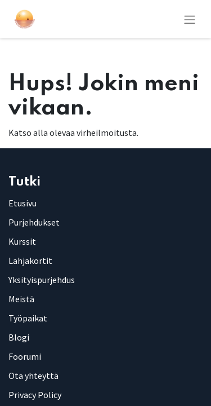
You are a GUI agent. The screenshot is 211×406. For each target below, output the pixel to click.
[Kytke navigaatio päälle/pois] (190, 19)
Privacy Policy (34, 394)
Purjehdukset (34, 222)
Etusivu (22, 203)
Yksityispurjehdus (41, 279)
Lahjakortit (30, 260)
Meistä (21, 298)
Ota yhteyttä (33, 375)
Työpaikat (27, 318)
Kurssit (22, 241)
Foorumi (24, 356)
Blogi (18, 337)
